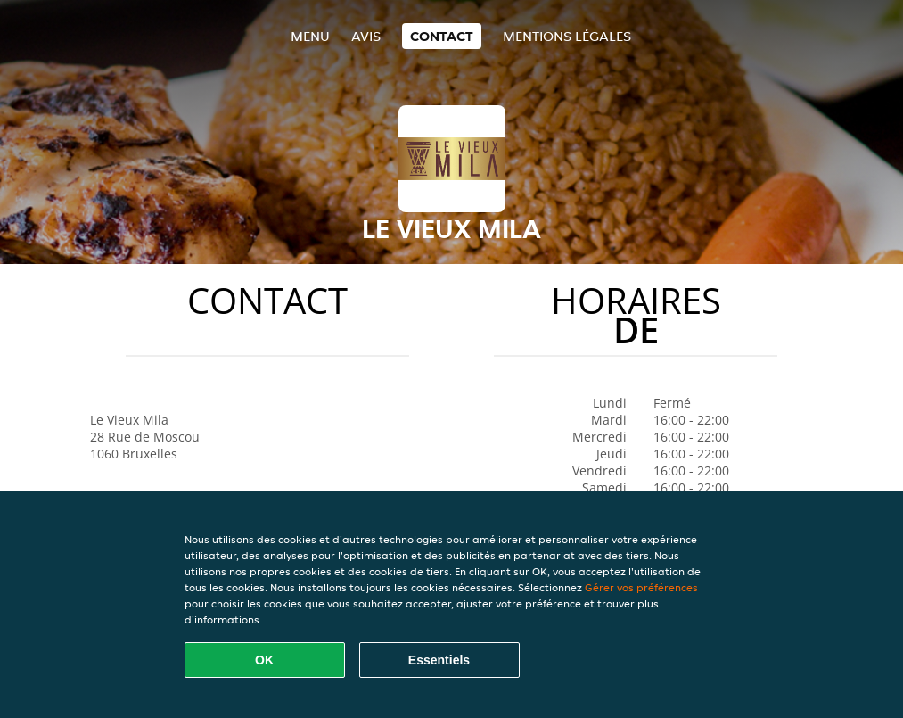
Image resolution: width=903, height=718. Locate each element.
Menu (310, 36)
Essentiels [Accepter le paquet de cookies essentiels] (439, 660)
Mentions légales (567, 36)
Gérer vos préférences (641, 587)
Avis (366, 36)
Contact (441, 36)
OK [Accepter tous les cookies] (264, 660)
